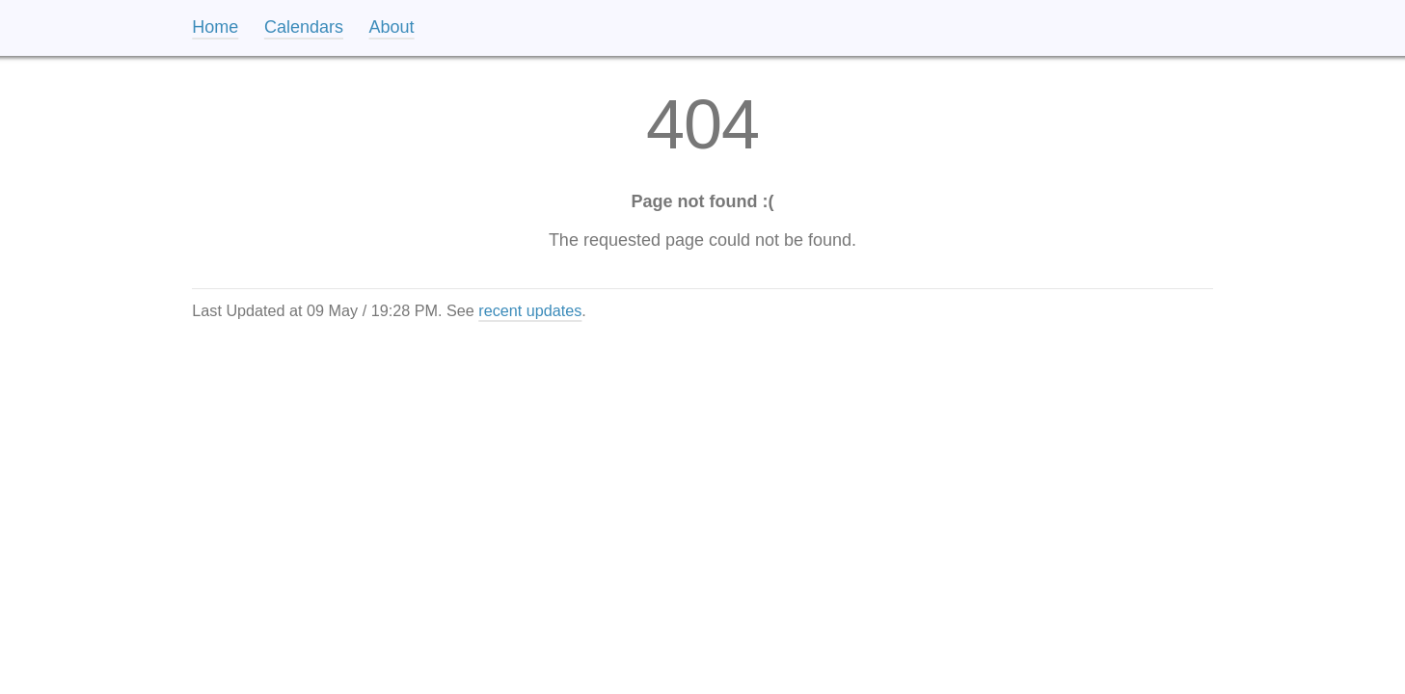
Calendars (303, 27)
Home (215, 27)
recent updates (529, 310)
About (392, 27)
